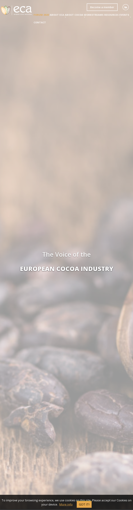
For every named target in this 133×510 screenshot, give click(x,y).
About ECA (57, 14)
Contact (40, 22)
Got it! (84, 504)
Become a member (102, 7)
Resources (111, 14)
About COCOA (74, 14)
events (124, 14)
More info (66, 504)
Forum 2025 (41, 14)
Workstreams (94, 14)
